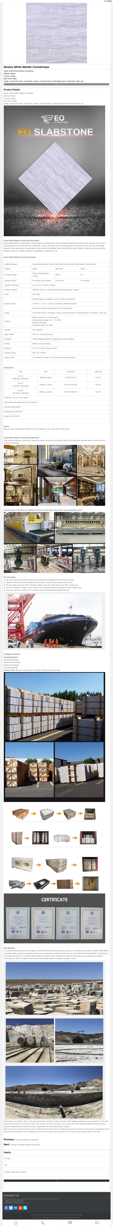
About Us (34, 1215)
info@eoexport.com (14, 1201)
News (47, 1215)
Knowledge (54, 1215)
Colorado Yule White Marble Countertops (25, 1145)
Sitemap (79, 1215)
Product (41, 1215)
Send (56, 1180)
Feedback (71, 1215)
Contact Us (63, 1215)
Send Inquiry (56, 84)
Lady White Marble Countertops (27, 1140)
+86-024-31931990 (14, 1200)
